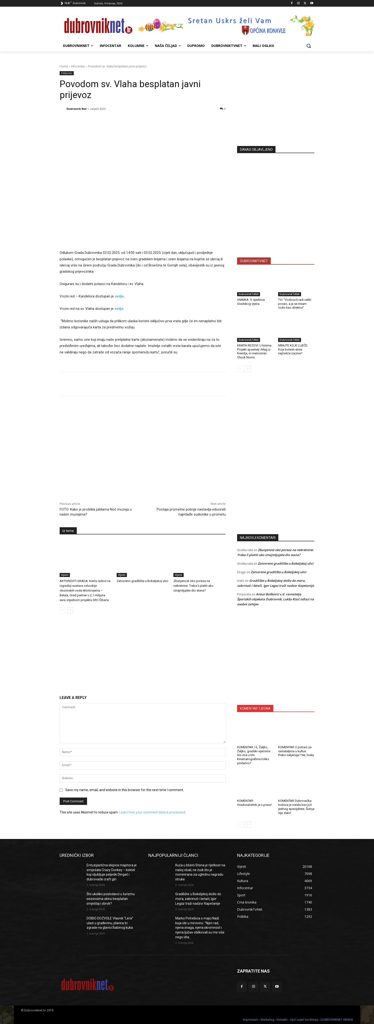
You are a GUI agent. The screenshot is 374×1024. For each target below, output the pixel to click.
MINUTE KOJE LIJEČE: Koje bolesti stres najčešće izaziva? (293, 349)
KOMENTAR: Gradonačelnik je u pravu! (254, 803)
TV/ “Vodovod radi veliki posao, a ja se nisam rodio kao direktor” (294, 304)
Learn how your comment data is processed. (152, 812)
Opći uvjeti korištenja (304, 1020)
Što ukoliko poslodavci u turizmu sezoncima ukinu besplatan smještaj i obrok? (111, 898)
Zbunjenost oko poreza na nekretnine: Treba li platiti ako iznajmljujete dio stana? (193, 585)
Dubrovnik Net (77, 108)
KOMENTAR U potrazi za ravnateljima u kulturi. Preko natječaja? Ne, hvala (296, 751)
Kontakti (281, 1020)
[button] (308, 45)
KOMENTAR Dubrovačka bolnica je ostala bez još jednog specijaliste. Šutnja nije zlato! (296, 807)
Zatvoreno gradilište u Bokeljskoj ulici (142, 581)
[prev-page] (63, 610)
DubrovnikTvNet (249, 294)
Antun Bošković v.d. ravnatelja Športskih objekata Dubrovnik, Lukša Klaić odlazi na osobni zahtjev (275, 599)
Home (64, 66)
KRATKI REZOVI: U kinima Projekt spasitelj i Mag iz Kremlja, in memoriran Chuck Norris (254, 351)
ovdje (119, 296)
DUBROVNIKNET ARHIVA (337, 1020)
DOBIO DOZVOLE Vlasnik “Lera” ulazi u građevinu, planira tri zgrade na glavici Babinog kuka (110, 922)
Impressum (250, 1020)
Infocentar (78, 66)
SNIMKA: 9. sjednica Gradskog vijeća (251, 302)
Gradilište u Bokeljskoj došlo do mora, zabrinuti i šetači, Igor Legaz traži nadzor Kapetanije (198, 898)
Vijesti (64, 575)
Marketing (267, 1020)
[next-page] (70, 610)
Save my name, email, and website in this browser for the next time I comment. (124, 790)
